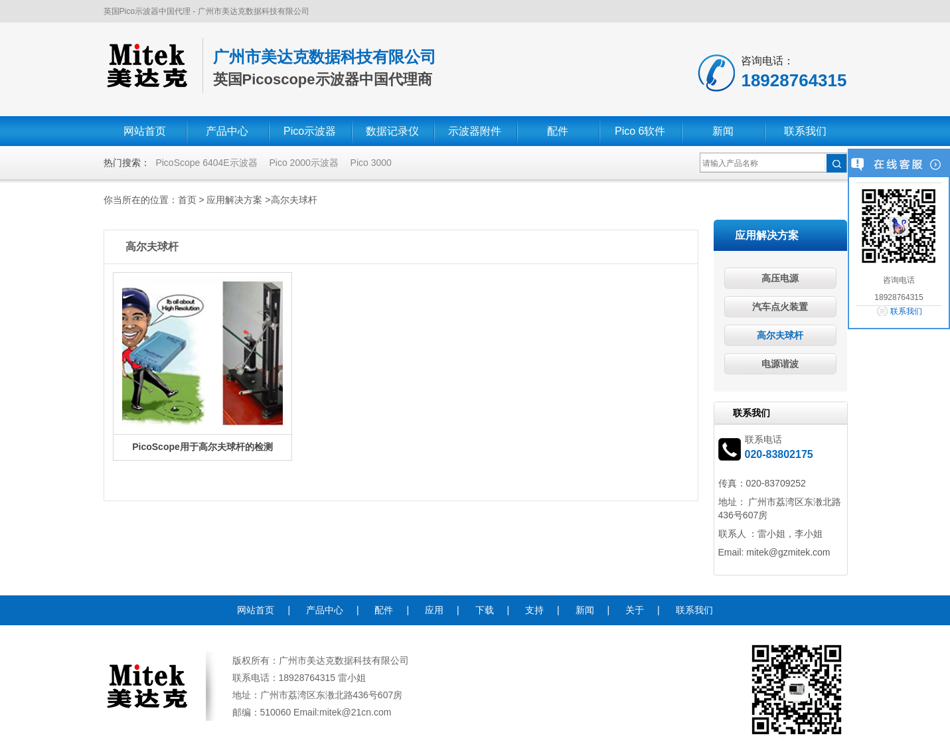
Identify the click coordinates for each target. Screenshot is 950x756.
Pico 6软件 (640, 131)
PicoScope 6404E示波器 (206, 162)
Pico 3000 (371, 162)
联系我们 (805, 131)
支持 (534, 610)
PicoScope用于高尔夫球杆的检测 (202, 446)
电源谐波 (780, 363)
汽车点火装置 (780, 306)
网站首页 (144, 131)
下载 (484, 610)
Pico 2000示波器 (303, 162)
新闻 (723, 131)
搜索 (836, 163)
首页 (187, 199)
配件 (557, 131)
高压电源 (780, 278)
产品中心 (227, 131)
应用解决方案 (234, 199)
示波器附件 (474, 131)
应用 (434, 610)
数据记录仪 (392, 131)
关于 (634, 610)
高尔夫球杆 (294, 199)
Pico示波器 (309, 131)
